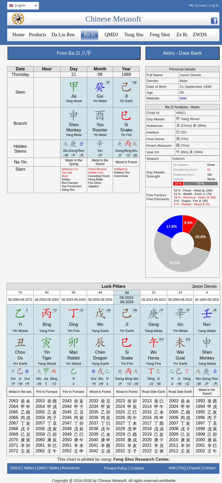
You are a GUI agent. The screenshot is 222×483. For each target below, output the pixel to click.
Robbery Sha (121, 172)
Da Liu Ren (63, 34)
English (22, 6)
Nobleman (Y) (70, 169)
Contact (209, 468)
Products (37, 34)
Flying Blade (95, 179)
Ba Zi (89, 34)
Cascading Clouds (99, 176)
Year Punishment (72, 186)
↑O (128, 155)
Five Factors (156, 195)
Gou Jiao (67, 172)
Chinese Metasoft (113, 18)
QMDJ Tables (48, 468)
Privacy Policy (115, 468)
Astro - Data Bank (182, 53)
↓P (73, 155)
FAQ (182, 468)
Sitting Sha (68, 189)
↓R (81, 155)
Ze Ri (182, 34)
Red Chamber (70, 182)
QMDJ (111, 34)
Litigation (93, 186)
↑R (107, 82)
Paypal (194, 468)
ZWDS (200, 34)
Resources (71, 468)
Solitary (66, 179)
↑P (100, 155)
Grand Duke (121, 176)
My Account (197, 5)
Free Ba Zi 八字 (74, 53)
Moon (65, 176)
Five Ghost (94, 182)
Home (18, 34)
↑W (134, 82)
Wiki (183, 98)
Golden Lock (95, 172)
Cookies (137, 468)
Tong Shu (133, 34)
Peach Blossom (97, 169)
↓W (65, 155)
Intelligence (121, 169)
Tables (28, 468)
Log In (214, 5)
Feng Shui (160, 34)
